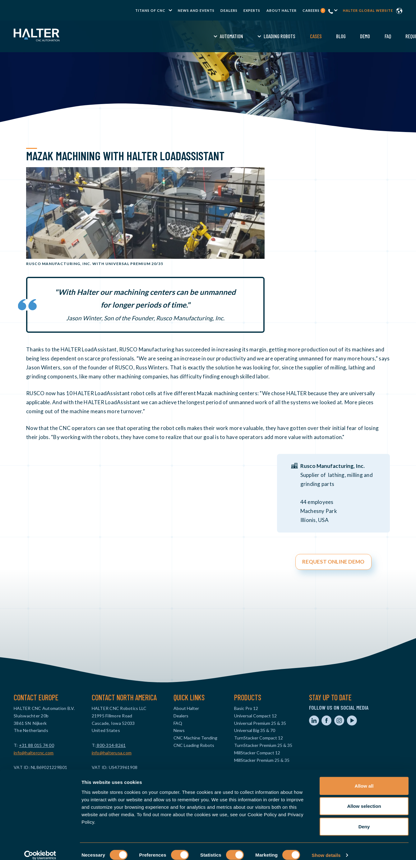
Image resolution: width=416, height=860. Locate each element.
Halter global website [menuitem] (368, 10)
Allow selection (364, 799)
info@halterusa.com (112, 752)
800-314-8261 (111, 745)
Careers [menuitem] (314, 10)
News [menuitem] (179, 730)
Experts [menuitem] (251, 10)
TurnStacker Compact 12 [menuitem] (258, 737)
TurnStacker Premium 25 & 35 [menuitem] (263, 745)
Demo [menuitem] (273, 36)
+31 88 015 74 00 (36, 745)
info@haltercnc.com (34, 752)
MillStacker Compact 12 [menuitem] (257, 752)
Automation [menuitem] (139, 36)
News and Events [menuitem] (196, 10)
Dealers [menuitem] (229, 10)
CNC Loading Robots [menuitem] (193, 745)
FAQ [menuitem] (296, 36)
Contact (372, 36)
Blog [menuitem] (249, 36)
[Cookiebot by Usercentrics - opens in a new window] (40, 848)
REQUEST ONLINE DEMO (333, 561)
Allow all (364, 778)
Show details (326, 847)
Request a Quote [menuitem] (330, 36)
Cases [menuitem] (224, 36)
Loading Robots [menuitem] (188, 36)
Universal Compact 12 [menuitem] (255, 715)
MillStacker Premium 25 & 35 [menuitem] (261, 760)
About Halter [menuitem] (281, 10)
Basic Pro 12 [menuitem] (246, 708)
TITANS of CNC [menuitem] (150, 10)
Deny (364, 819)
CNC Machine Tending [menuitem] (195, 737)
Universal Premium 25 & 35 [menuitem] (260, 723)
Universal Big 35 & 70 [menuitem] (254, 730)
